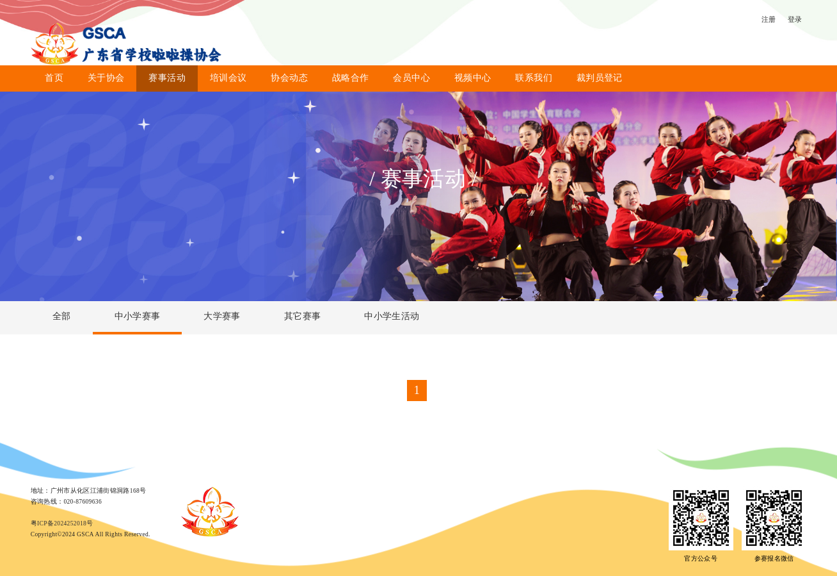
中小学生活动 (391, 316)
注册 (768, 19)
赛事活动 (166, 78)
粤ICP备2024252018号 (62, 523)
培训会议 (228, 78)
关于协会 (106, 78)
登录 (795, 19)
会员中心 (411, 78)
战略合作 (350, 78)
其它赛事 (302, 316)
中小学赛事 (138, 316)
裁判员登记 (600, 78)
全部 (61, 316)
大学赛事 (221, 316)
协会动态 (289, 78)
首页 (54, 78)
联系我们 (533, 78)
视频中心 (472, 78)
